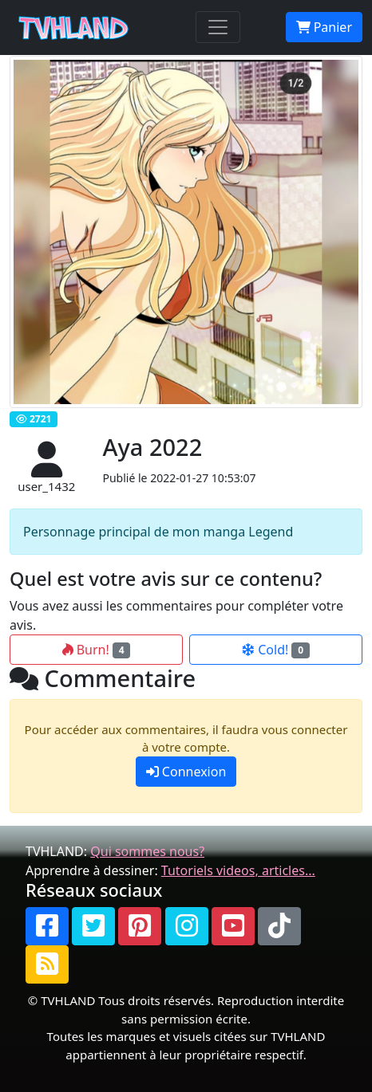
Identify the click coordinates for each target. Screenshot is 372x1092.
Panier (324, 27)
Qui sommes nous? (147, 851)
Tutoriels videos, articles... (238, 870)
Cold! (276, 649)
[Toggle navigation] (218, 27)
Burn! (96, 649)
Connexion (186, 771)
